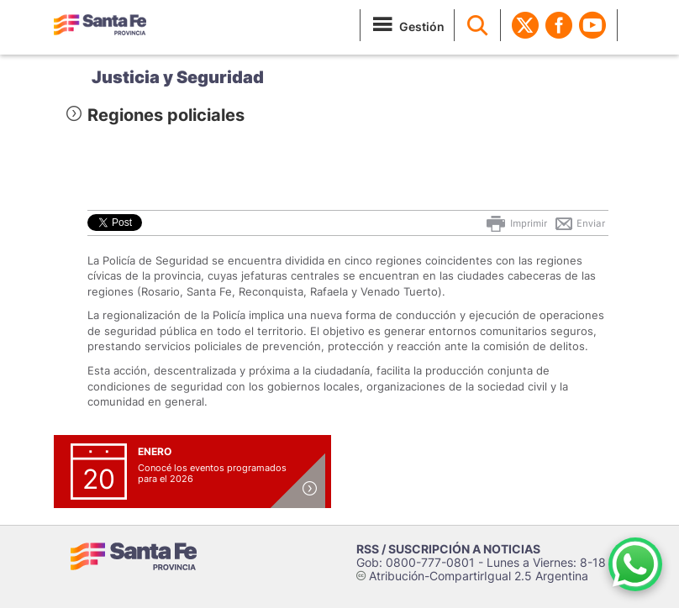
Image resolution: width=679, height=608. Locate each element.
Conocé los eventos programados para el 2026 (212, 473)
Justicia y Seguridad (178, 77)
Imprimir (515, 223)
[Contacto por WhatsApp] (635, 564)
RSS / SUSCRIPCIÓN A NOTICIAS (448, 549)
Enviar (579, 223)
